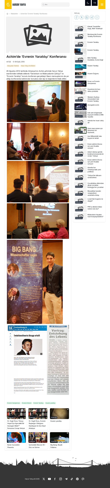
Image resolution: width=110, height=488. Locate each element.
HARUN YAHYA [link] (19, 5)
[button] (16, 419)
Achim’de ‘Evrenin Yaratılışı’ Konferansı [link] (34, 14)
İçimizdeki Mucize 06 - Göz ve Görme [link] (37, 446)
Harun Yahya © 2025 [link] (32, 479)
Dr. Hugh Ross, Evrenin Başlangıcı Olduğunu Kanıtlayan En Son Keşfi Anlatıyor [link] (37, 424)
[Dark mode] (88, 3)
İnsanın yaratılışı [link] (56, 421)
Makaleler (14, 14)
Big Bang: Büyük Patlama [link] (56, 446)
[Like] (44, 479)
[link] (13, 65)
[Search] (56, 4)
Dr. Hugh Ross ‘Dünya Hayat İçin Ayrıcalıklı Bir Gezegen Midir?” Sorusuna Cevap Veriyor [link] (16, 424)
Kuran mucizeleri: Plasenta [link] (13, 446)
